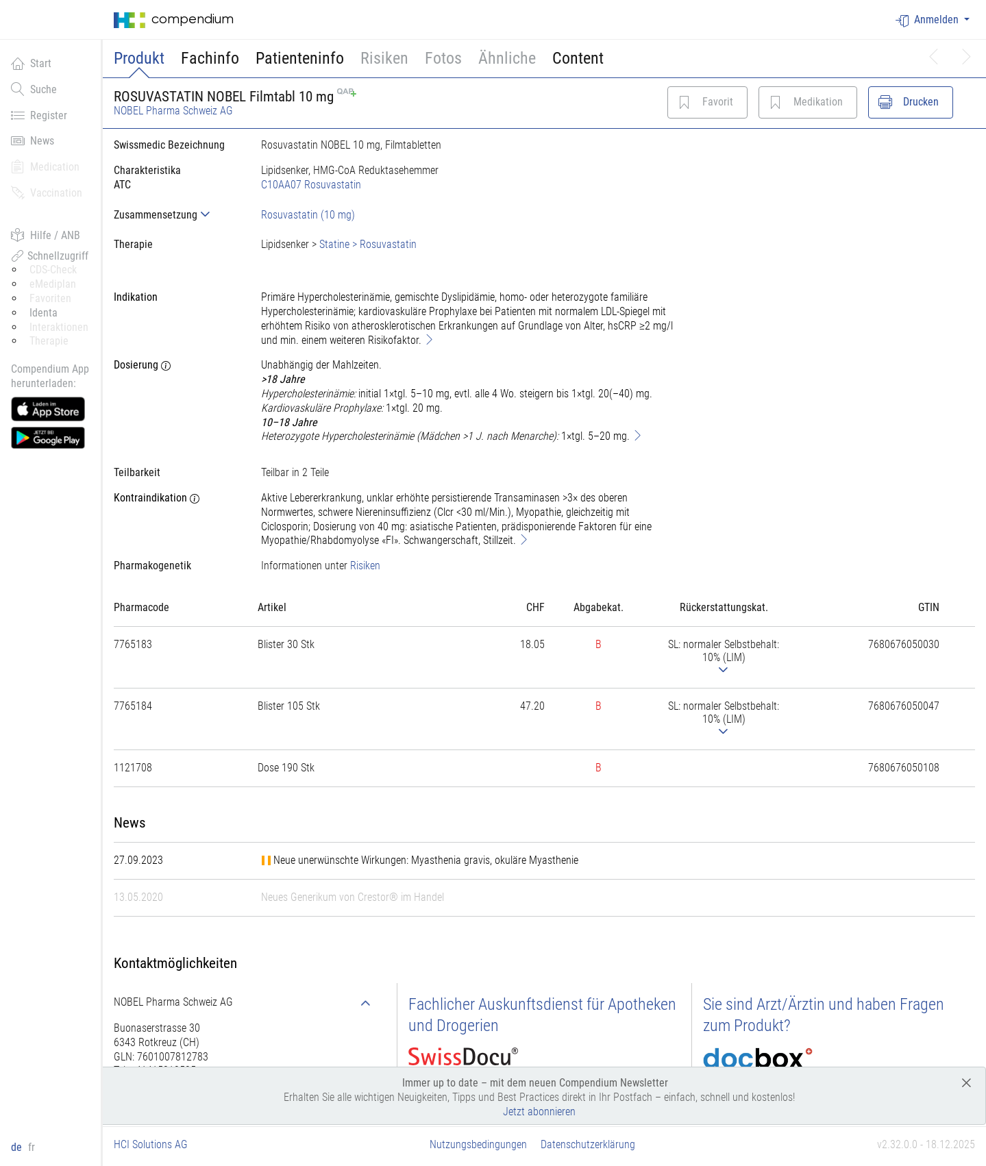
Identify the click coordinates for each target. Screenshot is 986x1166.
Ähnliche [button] (507, 58)
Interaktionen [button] (58, 327)
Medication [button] (45, 166)
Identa (43, 312)
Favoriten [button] (50, 298)
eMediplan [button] (52, 283)
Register (39, 115)
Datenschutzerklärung (588, 1144)
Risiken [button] (384, 58)
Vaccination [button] (46, 192)
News (32, 140)
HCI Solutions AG (151, 1144)
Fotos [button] (443, 58)
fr (31, 1147)
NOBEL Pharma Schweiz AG (173, 110)
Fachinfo (210, 58)
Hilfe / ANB (45, 235)
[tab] (176, 215)
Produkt (139, 58)
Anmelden (928, 20)
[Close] (966, 1082)
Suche (34, 89)
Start (31, 63)
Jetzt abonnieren (539, 1111)
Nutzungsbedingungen (478, 1144)
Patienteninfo (300, 58)
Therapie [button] (49, 340)
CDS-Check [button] (53, 269)
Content (578, 58)
